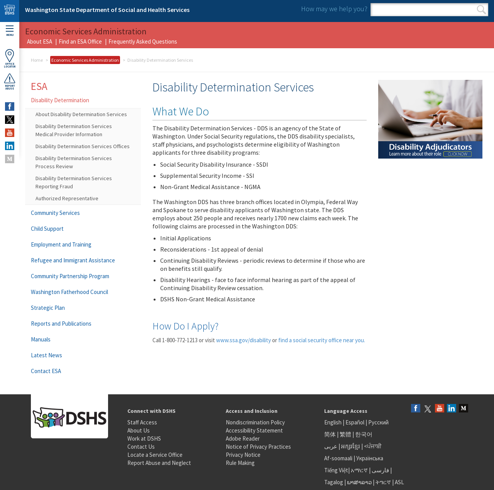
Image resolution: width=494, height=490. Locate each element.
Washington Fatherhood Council (69, 292)
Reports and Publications (61, 323)
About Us (138, 430)
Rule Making (240, 462)
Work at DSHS (144, 438)
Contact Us (141, 446)
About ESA (39, 41)
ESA (39, 86)
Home (37, 60)
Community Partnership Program (70, 276)
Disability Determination (60, 100)
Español (354, 422)
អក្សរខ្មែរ (350, 446)
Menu (10, 31)
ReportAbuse (9, 81)
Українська (369, 458)
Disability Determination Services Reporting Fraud (74, 182)
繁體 (346, 434)
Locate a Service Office (155, 454)
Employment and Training (61, 244)
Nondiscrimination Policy (255, 422)
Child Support (47, 228)
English (333, 422)
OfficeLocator (9, 58)
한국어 (363, 434)
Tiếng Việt (336, 470)
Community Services (55, 212)
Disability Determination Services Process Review (74, 162)
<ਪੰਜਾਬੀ (373, 446)
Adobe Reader (243, 438)
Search (481, 9)
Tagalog (333, 482)
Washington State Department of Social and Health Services (107, 10)
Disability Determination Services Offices (83, 146)
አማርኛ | (360, 470)
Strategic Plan (48, 307)
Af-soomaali (338, 458)
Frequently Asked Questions (142, 41)
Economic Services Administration (85, 60)
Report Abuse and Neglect (159, 462)
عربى (330, 446)
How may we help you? (334, 9)
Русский (378, 422)
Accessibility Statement (254, 430)
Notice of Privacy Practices (258, 446)
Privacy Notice (243, 454)
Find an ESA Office (80, 41)
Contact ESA (46, 371)
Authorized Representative (67, 198)
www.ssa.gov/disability (243, 340)
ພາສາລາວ (359, 482)
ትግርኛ (383, 482)
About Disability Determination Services (81, 114)
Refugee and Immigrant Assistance (73, 260)
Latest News (46, 355)
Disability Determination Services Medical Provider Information (74, 130)
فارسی (379, 470)
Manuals (41, 339)
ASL (399, 482)
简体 (330, 434)
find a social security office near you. (321, 340)
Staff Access (142, 422)
